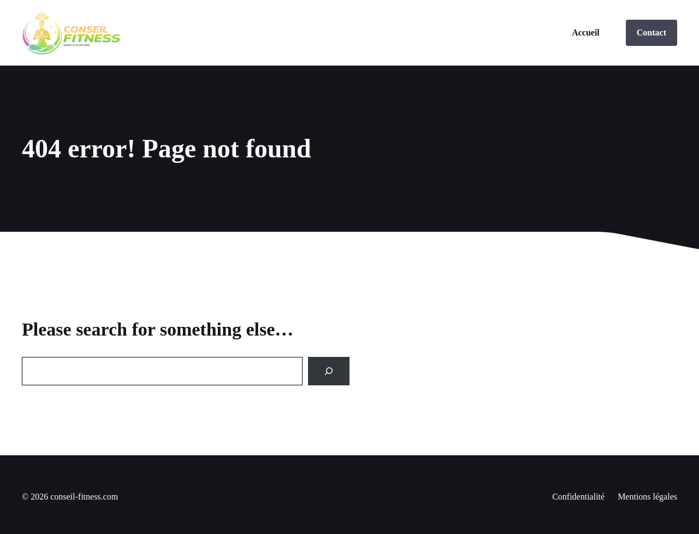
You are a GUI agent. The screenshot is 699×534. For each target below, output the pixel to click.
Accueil (586, 32)
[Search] (329, 371)
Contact (651, 32)
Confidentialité (578, 496)
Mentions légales (647, 496)
